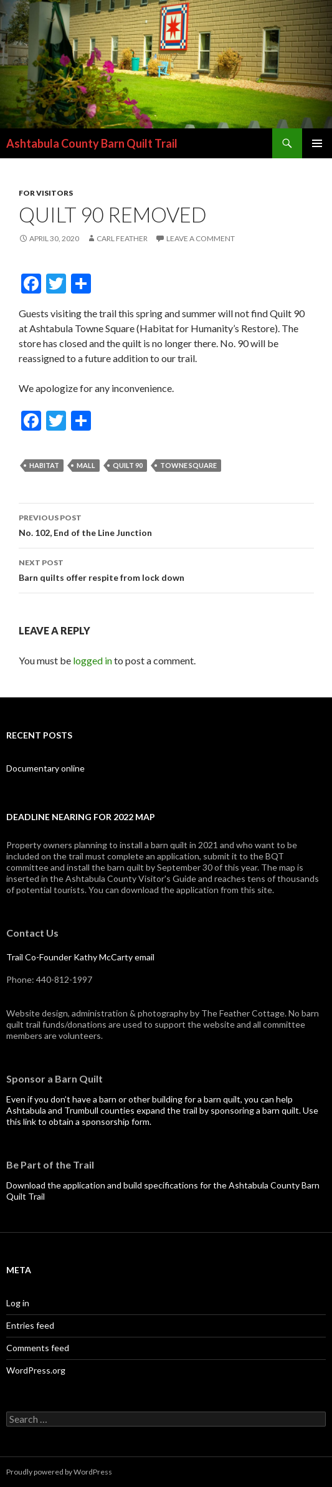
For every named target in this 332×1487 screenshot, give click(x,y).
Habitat (44, 465)
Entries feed (30, 1325)
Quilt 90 (128, 465)
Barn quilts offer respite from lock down (166, 569)
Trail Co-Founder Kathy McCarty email (80, 957)
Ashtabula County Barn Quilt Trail (92, 143)
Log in (17, 1303)
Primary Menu (317, 143)
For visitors (46, 193)
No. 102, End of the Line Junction (166, 524)
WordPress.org (35, 1370)
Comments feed (37, 1347)
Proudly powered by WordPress (59, 1471)
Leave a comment (200, 238)
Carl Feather (122, 238)
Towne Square (188, 465)
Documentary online (45, 768)
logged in (92, 660)
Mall (86, 465)
